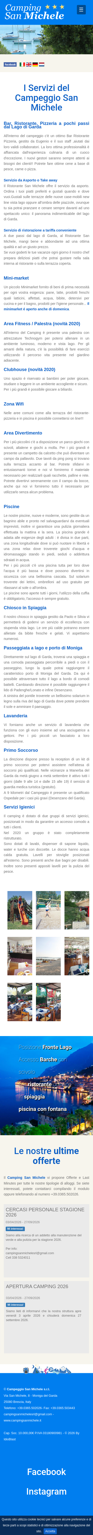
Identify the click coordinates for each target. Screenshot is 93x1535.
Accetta (50, 1531)
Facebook (46, 1472)
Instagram (46, 1491)
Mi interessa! (15, 1228)
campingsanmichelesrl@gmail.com (28, 1414)
